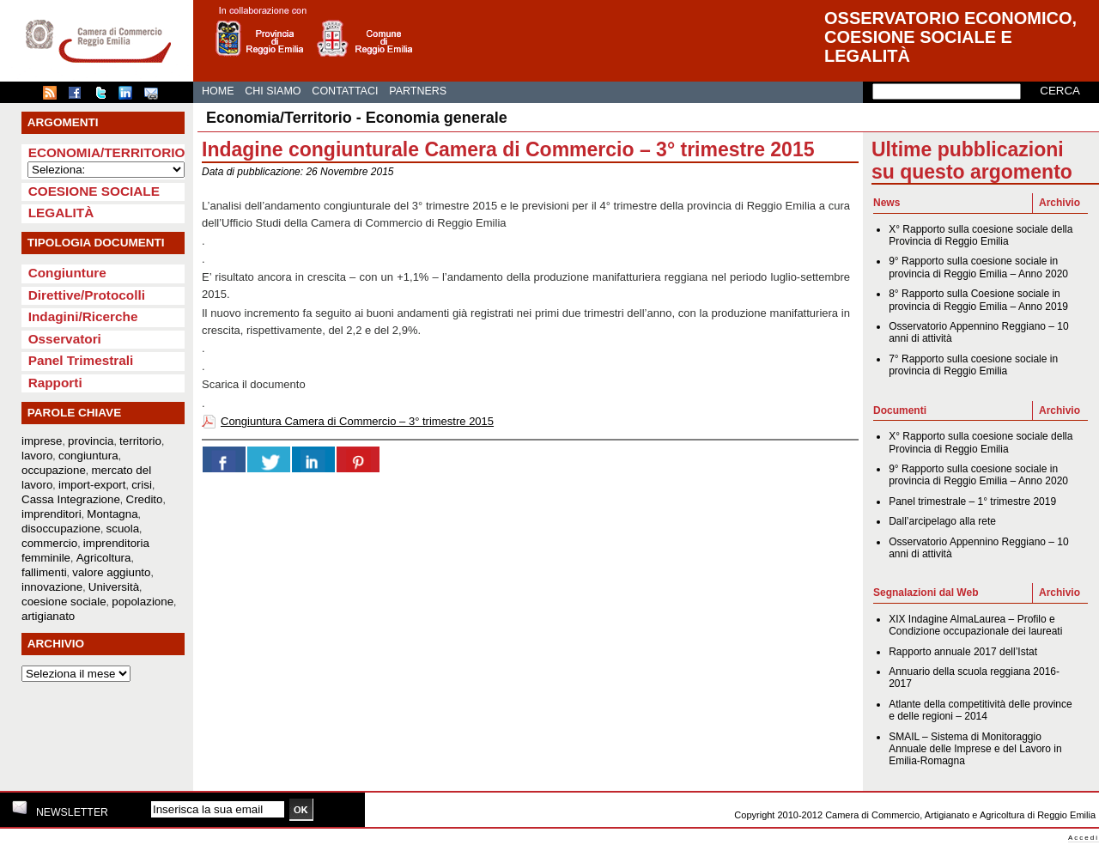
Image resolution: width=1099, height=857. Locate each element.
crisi (141, 484)
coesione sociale (63, 601)
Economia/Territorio (106, 152)
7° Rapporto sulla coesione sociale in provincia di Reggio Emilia (973, 365)
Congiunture (67, 272)
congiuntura (88, 455)
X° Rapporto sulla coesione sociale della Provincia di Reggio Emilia (980, 235)
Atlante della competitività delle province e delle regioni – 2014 (980, 710)
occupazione (53, 470)
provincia (90, 441)
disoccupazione (60, 528)
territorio (140, 441)
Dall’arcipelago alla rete (942, 521)
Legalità (61, 212)
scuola (123, 528)
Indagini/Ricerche (83, 316)
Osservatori (64, 338)
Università (113, 586)
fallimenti (44, 572)
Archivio (1059, 203)
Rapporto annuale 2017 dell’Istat (963, 652)
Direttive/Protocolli (86, 295)
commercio (49, 543)
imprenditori (51, 514)
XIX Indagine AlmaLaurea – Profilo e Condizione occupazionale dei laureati (975, 625)
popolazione (142, 601)
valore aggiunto (111, 572)
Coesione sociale (94, 191)
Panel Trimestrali (81, 360)
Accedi (1083, 838)
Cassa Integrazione (70, 499)
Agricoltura (103, 557)
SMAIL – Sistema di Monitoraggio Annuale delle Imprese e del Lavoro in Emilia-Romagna (975, 749)
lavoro (36, 455)
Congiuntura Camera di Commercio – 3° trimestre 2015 (357, 421)
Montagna (112, 514)
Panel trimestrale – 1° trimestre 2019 (972, 501)
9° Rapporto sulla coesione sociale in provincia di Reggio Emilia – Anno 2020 (978, 267)
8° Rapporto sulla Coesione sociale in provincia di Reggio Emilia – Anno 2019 (978, 300)
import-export (92, 484)
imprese (41, 441)
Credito (144, 499)
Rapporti (55, 382)
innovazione (51, 586)
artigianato (48, 616)
